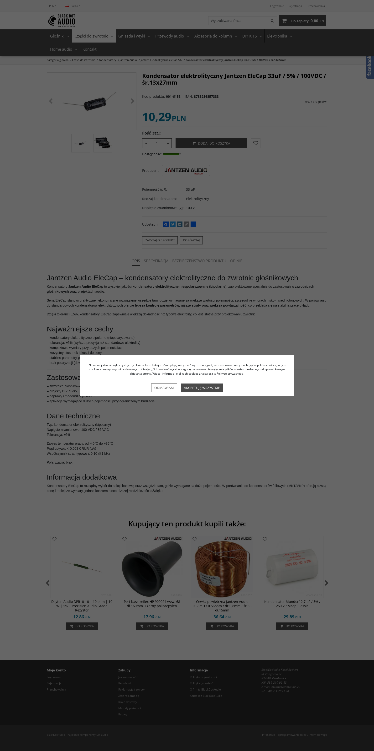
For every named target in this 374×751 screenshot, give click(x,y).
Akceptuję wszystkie (202, 387)
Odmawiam (164, 387)
